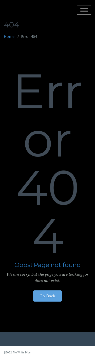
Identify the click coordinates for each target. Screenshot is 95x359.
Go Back (47, 296)
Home (9, 36)
